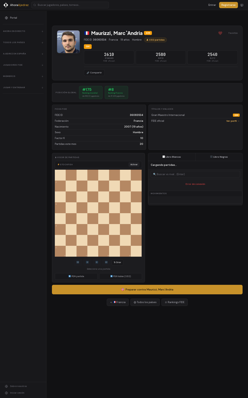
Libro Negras (219, 156)
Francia (118, 302)
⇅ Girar (117, 262)
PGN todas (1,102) (120, 276)
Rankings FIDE (174, 302)
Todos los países (145, 302)
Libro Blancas (172, 156)
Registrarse (228, 5)
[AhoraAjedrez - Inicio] (16, 5)
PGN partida (76, 276)
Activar (134, 164)
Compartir (94, 72)
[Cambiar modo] (242, 5)
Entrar (212, 5)
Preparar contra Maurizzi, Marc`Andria (147, 289)
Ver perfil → (233, 121)
